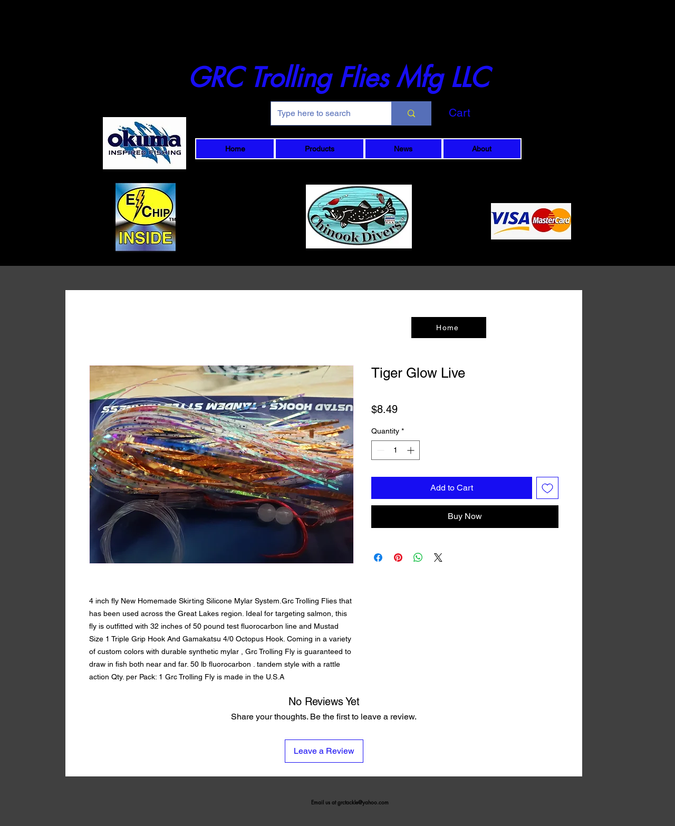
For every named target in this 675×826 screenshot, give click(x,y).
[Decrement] (379, 450)
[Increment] (411, 450)
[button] (477, 113)
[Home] (448, 327)
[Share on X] (438, 557)
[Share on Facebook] (378, 557)
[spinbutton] (395, 450)
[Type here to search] (323, 113)
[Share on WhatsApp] (418, 557)
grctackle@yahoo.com (363, 802)
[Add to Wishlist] (547, 488)
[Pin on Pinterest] (398, 557)
